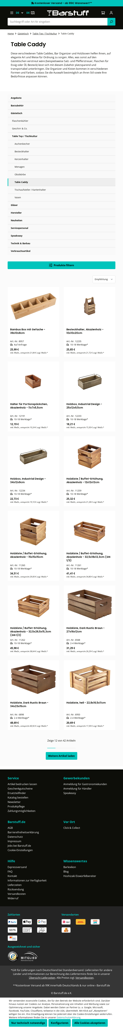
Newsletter (14, 802)
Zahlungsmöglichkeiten (21, 811)
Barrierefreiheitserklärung (23, 832)
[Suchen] (111, 22)
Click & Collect (71, 828)
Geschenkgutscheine (20, 788)
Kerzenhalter (21, 159)
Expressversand (17, 867)
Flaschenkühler (20, 120)
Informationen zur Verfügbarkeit (27, 880)
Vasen (18, 197)
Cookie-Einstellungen (20, 850)
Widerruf (13, 898)
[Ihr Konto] (111, 13)
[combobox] (58, 22)
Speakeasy (16, 235)
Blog (66, 871)
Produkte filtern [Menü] (61, 265)
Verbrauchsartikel (20, 250)
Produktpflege (16, 806)
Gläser (14, 205)
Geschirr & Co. (19, 128)
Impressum (14, 841)
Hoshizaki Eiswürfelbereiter (79, 876)
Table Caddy (21, 182)
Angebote (16, 97)
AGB (10, 828)
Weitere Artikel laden (61, 756)
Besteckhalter (22, 151)
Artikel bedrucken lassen (22, 784)
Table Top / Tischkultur (24, 136)
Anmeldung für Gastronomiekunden (85, 784)
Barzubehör (17, 105)
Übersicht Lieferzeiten (42, 978)
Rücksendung (16, 889)
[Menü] (12, 13)
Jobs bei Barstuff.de (19, 845)
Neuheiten (16, 220)
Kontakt (12, 876)
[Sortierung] (104, 279)
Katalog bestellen (18, 797)
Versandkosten (17, 894)
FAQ (10, 871)
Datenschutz (15, 837)
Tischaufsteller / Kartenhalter (30, 189)
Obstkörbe (20, 174)
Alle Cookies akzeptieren (89, 1023)
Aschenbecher (22, 143)
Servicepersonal (19, 228)
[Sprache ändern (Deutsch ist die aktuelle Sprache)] (21, 13)
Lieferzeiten (15, 885)
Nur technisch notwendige (28, 1023)
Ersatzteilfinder (17, 793)
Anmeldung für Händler (77, 788)
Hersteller (16, 212)
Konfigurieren (59, 1023)
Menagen (20, 166)
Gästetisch (16, 113)
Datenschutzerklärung (68, 1017)
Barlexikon (69, 867)
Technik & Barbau (20, 243)
